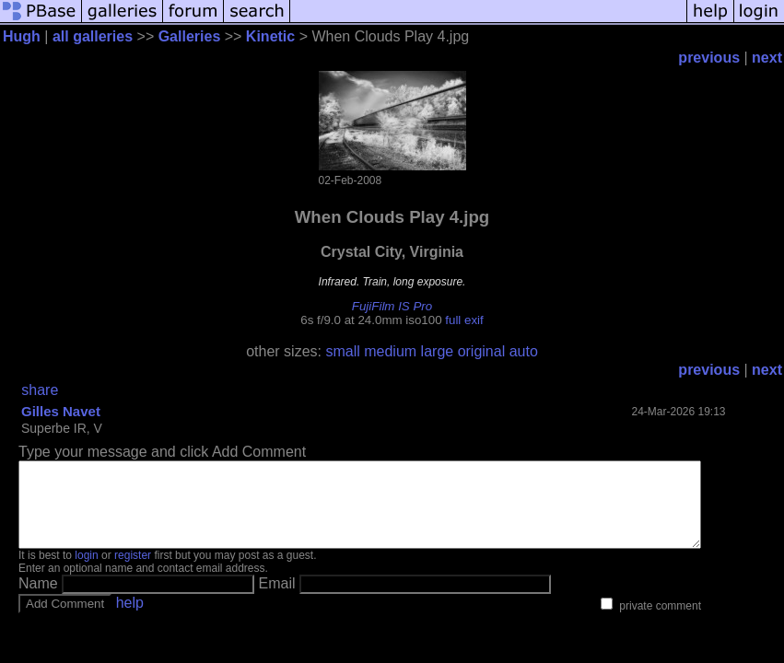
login (86, 571)
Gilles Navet (60, 411)
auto (523, 351)
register (132, 571)
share (39, 390)
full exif (464, 320)
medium (390, 351)
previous (709, 57)
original (482, 351)
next (767, 57)
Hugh (22, 36)
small (342, 351)
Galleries (189, 36)
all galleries (93, 36)
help (130, 619)
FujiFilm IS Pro (392, 306)
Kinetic (270, 36)
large (437, 351)
